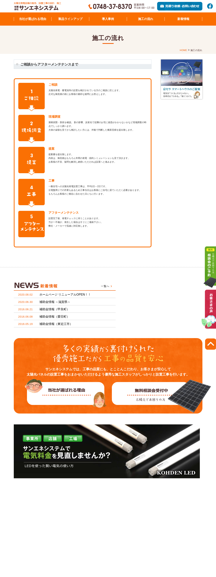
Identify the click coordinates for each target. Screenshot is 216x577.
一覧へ (105, 286)
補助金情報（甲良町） (44, 309)
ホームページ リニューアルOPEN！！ (54, 294)
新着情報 (183, 19)
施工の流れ (145, 19)
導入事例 (108, 19)
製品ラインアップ (70, 19)
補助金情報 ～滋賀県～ (44, 301)
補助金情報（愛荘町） (44, 316)
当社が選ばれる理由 (32, 19)
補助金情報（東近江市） (45, 323)
